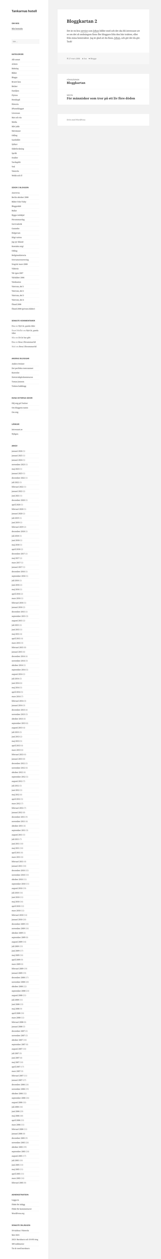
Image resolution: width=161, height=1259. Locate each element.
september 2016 (18, 576)
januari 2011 (17, 866)
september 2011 (18, 830)
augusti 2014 (17, 674)
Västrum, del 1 (18, 286)
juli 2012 (15, 785)
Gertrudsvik (17, 224)
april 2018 (16, 549)
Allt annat (16, 59)
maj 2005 (15, 1169)
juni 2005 (15, 1165)
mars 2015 (16, 643)
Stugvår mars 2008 (20, 264)
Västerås (15, 171)
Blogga (14, 77)
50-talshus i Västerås (20, 1230)
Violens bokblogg (19, 386)
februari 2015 (17, 647)
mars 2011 (16, 857)
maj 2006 (15, 1116)
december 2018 (18, 531)
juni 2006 (15, 1111)
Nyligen (15, 434)
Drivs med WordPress (76, 120)
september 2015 (18, 616)
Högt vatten (17, 237)
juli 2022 (15, 482)
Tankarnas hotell (24, 11)
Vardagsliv (16, 162)
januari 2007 (17, 1080)
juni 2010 (15, 897)
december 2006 (18, 1084)
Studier (15, 157)
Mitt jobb (15, 126)
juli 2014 (15, 678)
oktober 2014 (17, 665)
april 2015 (16, 638)
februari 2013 (17, 754)
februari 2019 (17, 527)
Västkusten (16, 282)
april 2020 (16, 504)
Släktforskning (18, 149)
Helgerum (16, 233)
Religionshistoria (19, 255)
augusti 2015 (17, 620)
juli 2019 (15, 518)
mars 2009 (16, 964)
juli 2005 (15, 1160)
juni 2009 (15, 951)
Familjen (15, 91)
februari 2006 (17, 1129)
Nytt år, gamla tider (26, 326)
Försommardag (18, 219)
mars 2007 (16, 1071)
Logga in (15, 1200)
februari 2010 (17, 915)
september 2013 (18, 723)
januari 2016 (17, 607)
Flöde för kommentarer (22, 1209)
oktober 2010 (17, 879)
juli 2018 (15, 536)
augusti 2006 (17, 1102)
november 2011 (18, 821)
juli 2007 (15, 1053)
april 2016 (16, 594)
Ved (13, 166)
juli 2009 (15, 946)
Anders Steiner (18, 364)
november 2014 (18, 661)
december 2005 (18, 1138)
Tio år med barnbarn (21, 1248)
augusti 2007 (17, 1049)
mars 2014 (16, 696)
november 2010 (18, 875)
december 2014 (18, 656)
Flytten (15, 95)
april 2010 (16, 906)
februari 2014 (17, 701)
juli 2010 (15, 893)
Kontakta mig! (18, 246)
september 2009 (18, 937)
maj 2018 (15, 545)
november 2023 (18, 464)
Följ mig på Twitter (20, 403)
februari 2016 (17, 603)
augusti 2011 (17, 835)
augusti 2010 (17, 888)
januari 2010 (17, 919)
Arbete (15, 64)
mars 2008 (16, 1017)
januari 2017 (17, 567)
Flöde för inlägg (18, 1204)
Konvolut (15, 372)
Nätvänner (16, 131)
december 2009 (18, 924)
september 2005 (18, 1151)
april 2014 (16, 692)
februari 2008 (17, 1022)
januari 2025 (17, 455)
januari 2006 (17, 1133)
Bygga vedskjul (18, 215)
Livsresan (16, 113)
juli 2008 (15, 1000)
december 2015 (18, 611)
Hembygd (16, 99)
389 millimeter (18, 1244)
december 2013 (18, 710)
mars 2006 (16, 1124)
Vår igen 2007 (17, 273)
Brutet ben (16, 82)
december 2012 (18, 763)
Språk (14, 153)
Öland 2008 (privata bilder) (23, 309)
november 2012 (18, 768)
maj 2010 (15, 901)
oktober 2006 (17, 1093)
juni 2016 (15, 585)
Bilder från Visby (19, 202)
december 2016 (18, 571)
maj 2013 (15, 741)
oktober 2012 (17, 772)
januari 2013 (17, 759)
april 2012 (16, 799)
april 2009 (16, 959)
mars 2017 (16, 562)
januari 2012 (17, 812)
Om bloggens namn (20, 408)
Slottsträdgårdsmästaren (22, 377)
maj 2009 (15, 955)
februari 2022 (17, 487)
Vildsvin (15, 268)
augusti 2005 (17, 1156)
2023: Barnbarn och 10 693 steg (25, 1239)
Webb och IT (17, 175)
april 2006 (16, 1120)
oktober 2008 (17, 986)
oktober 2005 (17, 1147)
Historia (15, 104)
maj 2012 (15, 794)
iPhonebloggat (18, 108)
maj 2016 (15, 589)
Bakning (15, 68)
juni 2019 (15, 522)
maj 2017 (15, 558)
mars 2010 (16, 910)
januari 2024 (17, 460)
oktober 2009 (17, 933)
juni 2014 (15, 683)
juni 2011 (15, 843)
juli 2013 (15, 732)
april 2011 (16, 852)
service (84, 30)
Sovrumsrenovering (20, 260)
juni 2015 (15, 629)
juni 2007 (15, 1058)
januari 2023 (17, 473)
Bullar (14, 210)
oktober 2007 (17, 1040)
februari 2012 (17, 808)
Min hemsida (17, 28)
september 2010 (18, 884)
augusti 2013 (17, 727)
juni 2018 (15, 540)
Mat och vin (17, 117)
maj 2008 (15, 1009)
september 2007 (18, 1044)
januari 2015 (17, 652)
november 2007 (18, 1035)
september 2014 (18, 669)
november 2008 (18, 982)
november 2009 (18, 928)
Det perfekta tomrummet (22, 368)
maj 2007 (15, 1062)
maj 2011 (15, 848)
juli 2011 (15, 839)
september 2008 (18, 991)
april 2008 (16, 1013)
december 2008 (18, 977)
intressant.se (17, 429)
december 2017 (18, 553)
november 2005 (18, 1142)
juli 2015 (15, 625)
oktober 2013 (17, 719)
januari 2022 (17, 491)
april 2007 (16, 1067)
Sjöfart (14, 144)
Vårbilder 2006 (18, 277)
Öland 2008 (16, 304)
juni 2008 (15, 1004)
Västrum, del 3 (18, 295)
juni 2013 (15, 736)
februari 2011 (17, 861)
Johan (96, 30)
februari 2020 (17, 509)
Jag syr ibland (17, 242)
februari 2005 (17, 1182)
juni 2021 (15, 495)
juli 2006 (15, 1107)
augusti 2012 (17, 781)
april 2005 (16, 1174)
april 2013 (16, 745)
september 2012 (18, 777)
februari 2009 (17, 968)
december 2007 (18, 1031)
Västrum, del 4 (18, 300)
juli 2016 (15, 580)
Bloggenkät (16, 206)
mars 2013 (16, 750)
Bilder (14, 73)
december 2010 (18, 870)
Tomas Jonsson (18, 381)
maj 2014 (15, 687)
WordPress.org (18, 1213)
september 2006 (18, 1098)
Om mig (15, 412)
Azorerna (16, 193)
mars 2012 (16, 803)
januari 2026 (17, 451)
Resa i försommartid (27, 342)
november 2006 (18, 1089)
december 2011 (18, 817)
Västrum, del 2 (18, 291)
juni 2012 (15, 790)
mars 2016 (16, 598)
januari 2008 (17, 1026)
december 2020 (18, 500)
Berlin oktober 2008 (20, 197)
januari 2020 (17, 513)
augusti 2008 (17, 995)
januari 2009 (17, 973)
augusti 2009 (17, 942)
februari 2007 (17, 1075)
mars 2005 (16, 1178)
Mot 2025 (15, 1235)
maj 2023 (15, 469)
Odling (14, 135)
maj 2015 (15, 634)
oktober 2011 (17, 826)
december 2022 (18, 478)
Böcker (15, 86)
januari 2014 (17, 705)
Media (14, 122)
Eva (13, 326)
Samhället (16, 140)
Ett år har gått (24, 337)
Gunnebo (15, 228)
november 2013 (18, 714)
